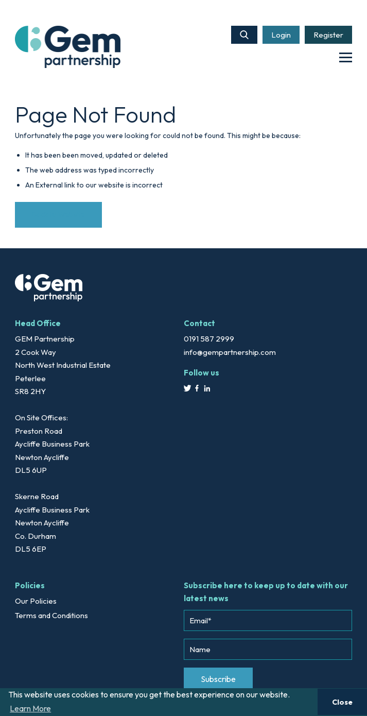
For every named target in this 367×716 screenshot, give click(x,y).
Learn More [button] (30, 708)
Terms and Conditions (51, 615)
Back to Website (58, 214)
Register (328, 35)
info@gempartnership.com (230, 352)
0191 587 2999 (209, 339)
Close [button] (342, 702)
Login (281, 35)
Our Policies (36, 601)
